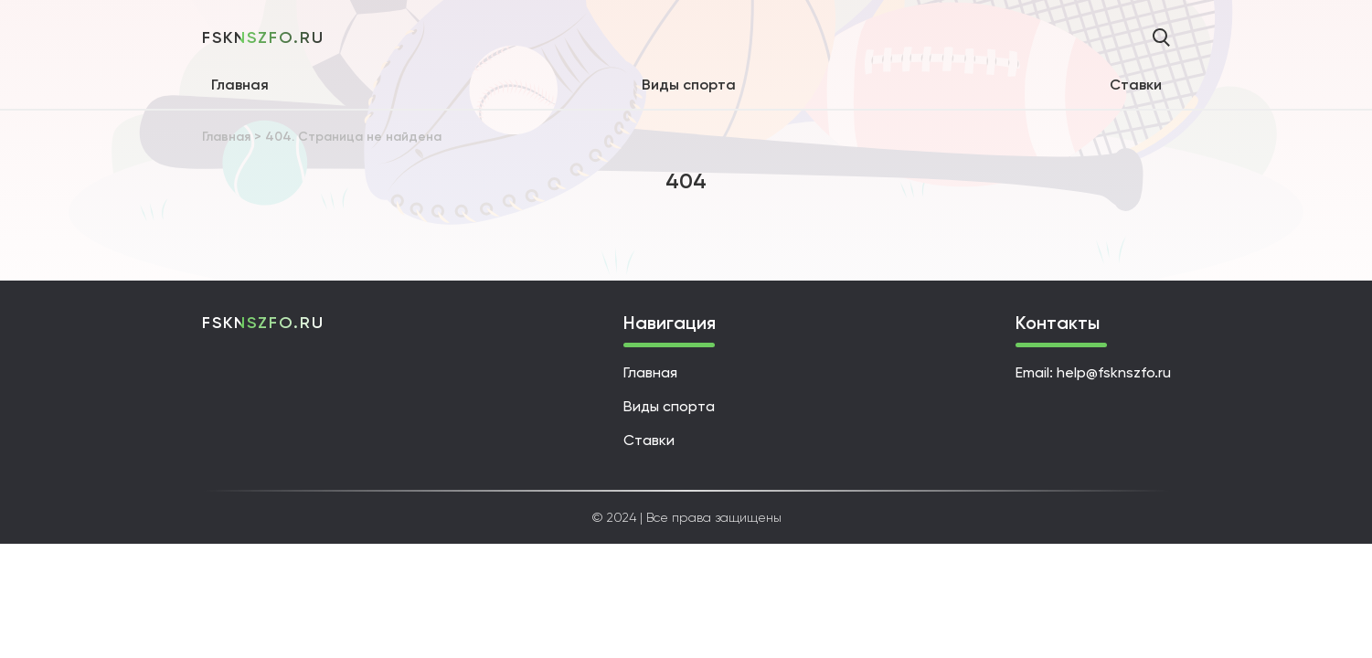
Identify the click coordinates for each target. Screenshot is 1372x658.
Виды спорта (689, 84)
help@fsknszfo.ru (1114, 372)
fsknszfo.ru (263, 37)
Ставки (1136, 84)
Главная (240, 84)
